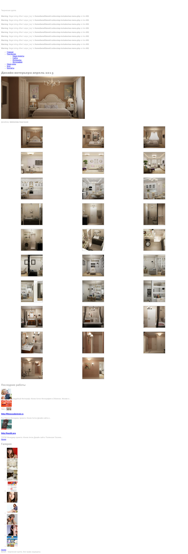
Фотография (17, 62)
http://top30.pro (8, 433)
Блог (9, 66)
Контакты (10, 68)
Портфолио (11, 54)
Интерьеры (17, 60)
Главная (10, 52)
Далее (3, 439)
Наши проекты (18, 56)
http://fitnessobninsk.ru (12, 414)
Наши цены (11, 64)
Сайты (15, 58)
